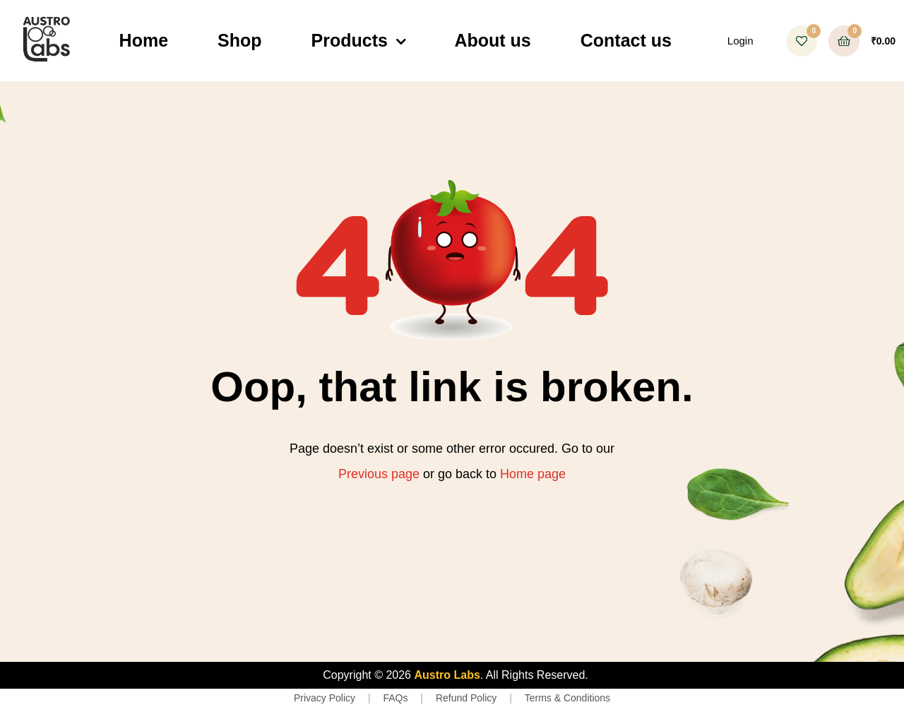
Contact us (626, 40)
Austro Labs (447, 675)
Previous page (379, 474)
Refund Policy (466, 698)
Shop (240, 40)
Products (349, 40)
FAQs (395, 698)
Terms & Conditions (567, 698)
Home (143, 40)
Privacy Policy (324, 698)
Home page (533, 474)
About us (492, 40)
